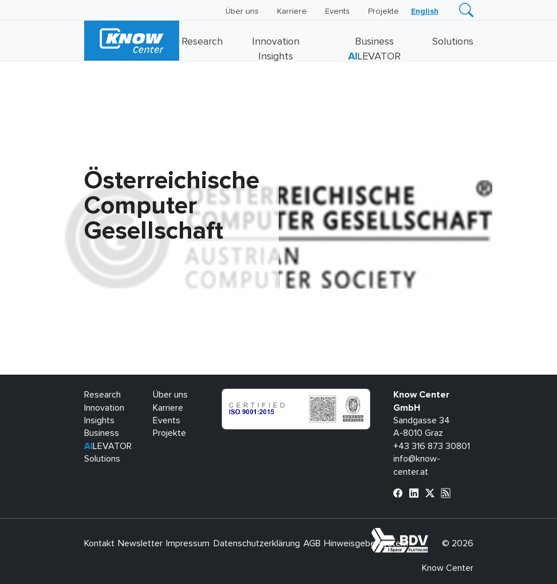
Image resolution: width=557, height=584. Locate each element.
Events (337, 11)
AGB (312, 543)
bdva (430, 534)
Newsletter (140, 543)
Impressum (188, 543)
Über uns (242, 11)
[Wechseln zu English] (425, 11)
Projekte (383, 11)
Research (202, 42)
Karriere (292, 11)
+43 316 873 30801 (431, 446)
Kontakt (99, 543)
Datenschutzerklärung (257, 543)
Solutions (452, 42)
